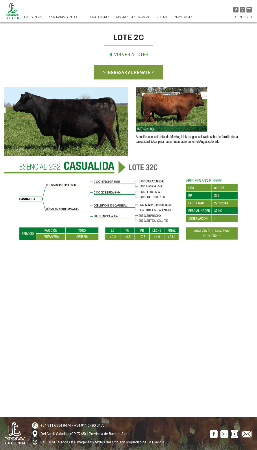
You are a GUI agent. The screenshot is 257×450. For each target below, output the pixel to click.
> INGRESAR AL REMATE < (128, 72)
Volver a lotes (131, 54)
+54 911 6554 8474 (56, 425)
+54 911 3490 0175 (89, 425)
